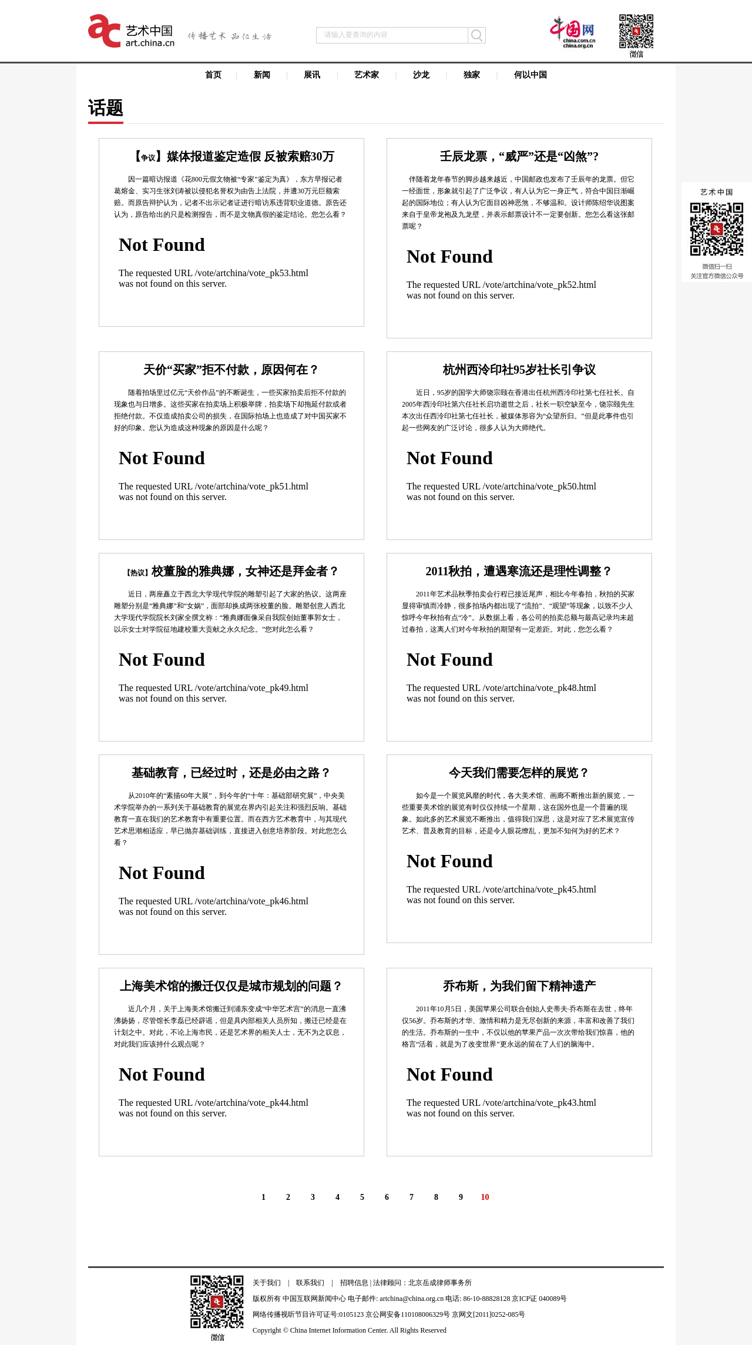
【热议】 (137, 573)
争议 (148, 158)
